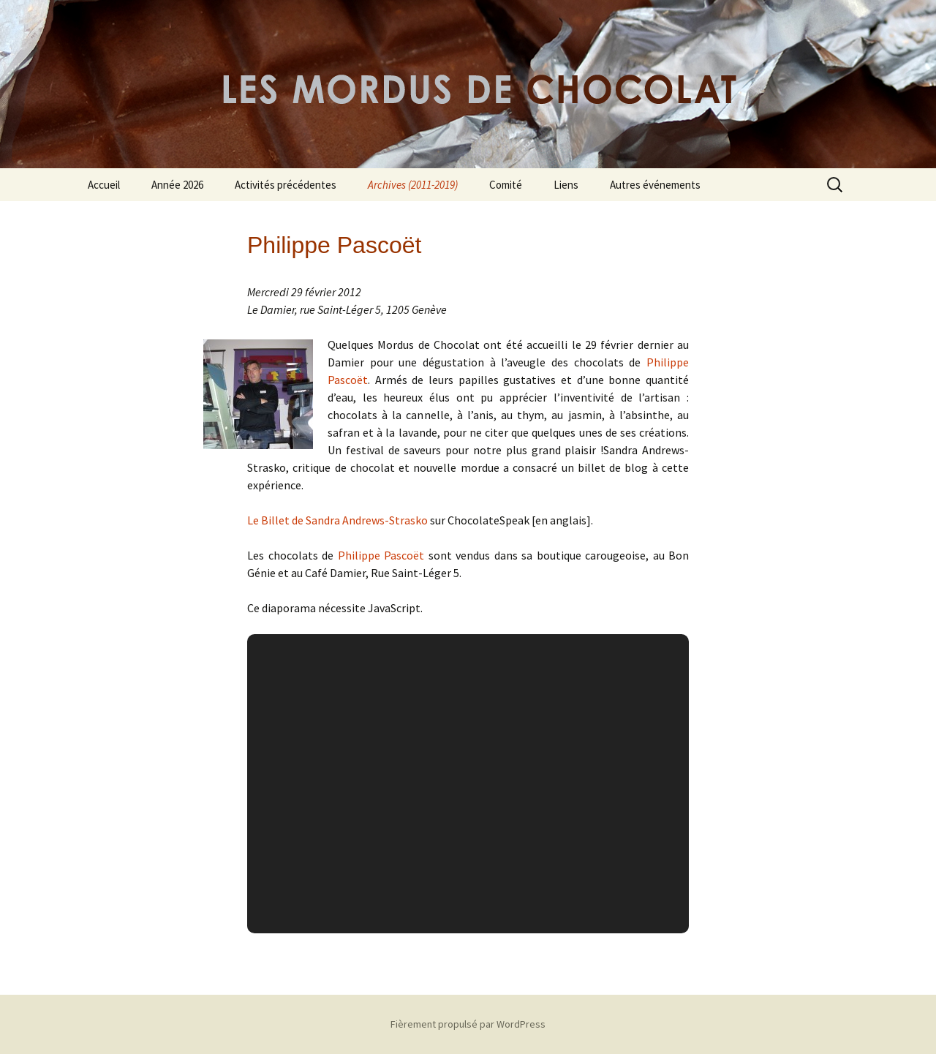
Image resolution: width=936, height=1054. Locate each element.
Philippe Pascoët (381, 555)
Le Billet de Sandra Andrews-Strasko (337, 520)
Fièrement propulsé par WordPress (468, 1024)
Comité (505, 185)
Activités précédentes (285, 185)
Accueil (104, 185)
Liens (566, 185)
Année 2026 (177, 185)
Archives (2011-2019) (413, 185)
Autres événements (655, 185)
